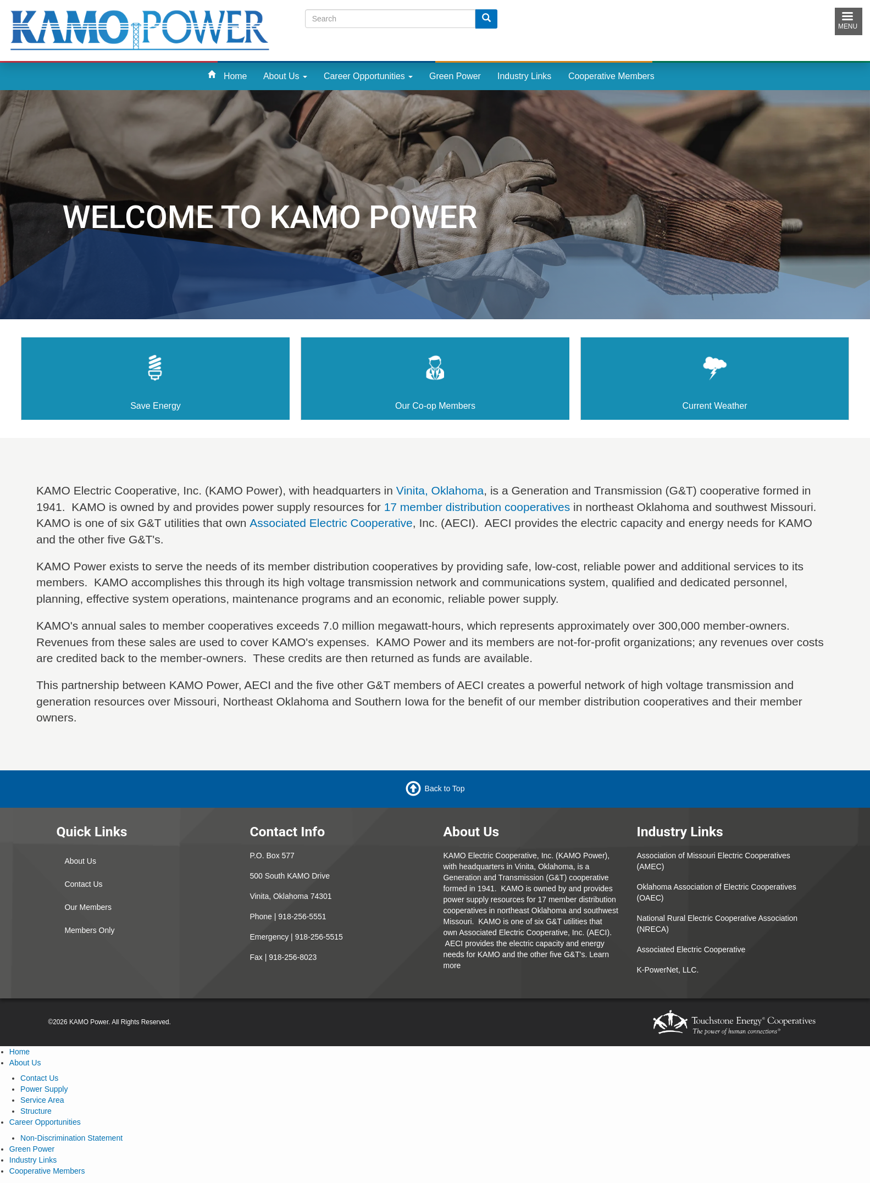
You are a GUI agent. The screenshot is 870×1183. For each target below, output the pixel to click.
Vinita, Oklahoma (440, 490)
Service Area (42, 1100)
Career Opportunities (368, 76)
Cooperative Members (611, 76)
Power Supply (44, 1089)
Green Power (455, 76)
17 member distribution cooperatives (477, 507)
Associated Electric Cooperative (331, 522)
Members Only (89, 930)
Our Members (88, 907)
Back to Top (445, 788)
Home (235, 76)
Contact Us (83, 884)
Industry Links (524, 76)
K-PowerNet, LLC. (668, 969)
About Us (285, 76)
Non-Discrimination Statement (71, 1138)
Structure (36, 1111)
